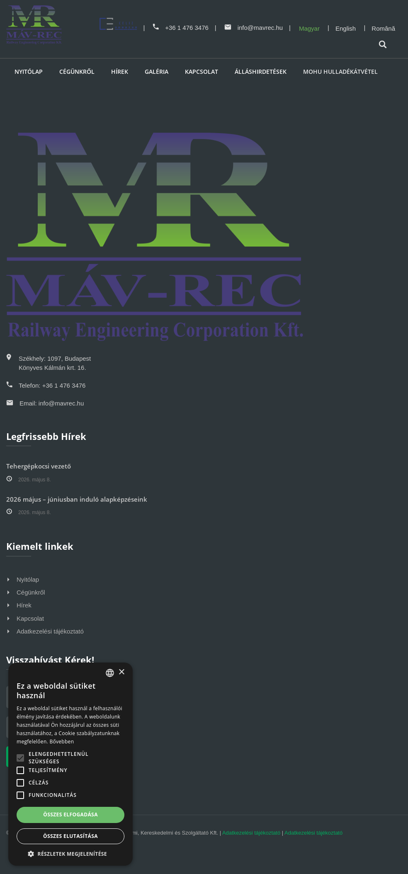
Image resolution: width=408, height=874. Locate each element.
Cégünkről (77, 71)
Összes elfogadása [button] (70, 814)
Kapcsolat (201, 71)
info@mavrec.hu (253, 27)
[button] (70, 853)
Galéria (156, 71)
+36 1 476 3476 (181, 27)
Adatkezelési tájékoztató (50, 631)
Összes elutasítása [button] (70, 836)
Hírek (119, 71)
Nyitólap (29, 71)
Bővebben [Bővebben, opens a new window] (61, 741)
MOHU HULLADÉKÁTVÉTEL (340, 71)
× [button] (121, 672)
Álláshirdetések (261, 71)
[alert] (70, 764)
